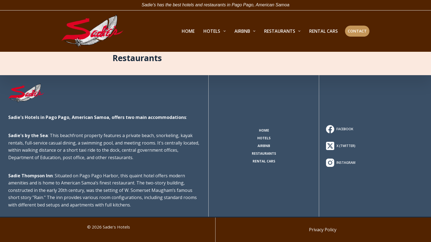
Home (264, 130)
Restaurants (264, 153)
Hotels (263, 138)
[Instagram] (340, 163)
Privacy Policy (322, 230)
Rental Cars (264, 161)
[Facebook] (340, 129)
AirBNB (264, 146)
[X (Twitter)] (340, 146)
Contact (357, 31)
